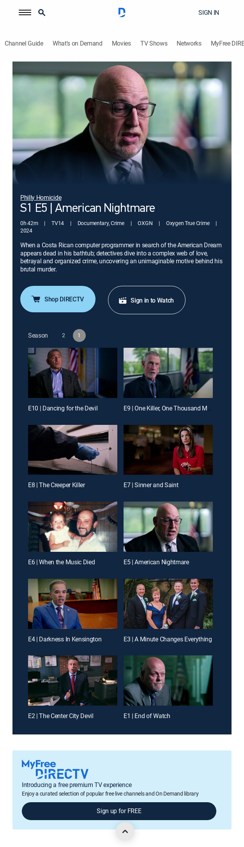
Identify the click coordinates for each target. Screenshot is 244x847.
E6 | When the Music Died (61, 562)
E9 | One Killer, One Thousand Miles (170, 408)
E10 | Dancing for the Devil (62, 408)
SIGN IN (208, 12)
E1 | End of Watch (147, 715)
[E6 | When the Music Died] (72, 527)
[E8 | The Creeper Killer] (72, 450)
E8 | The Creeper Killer (56, 485)
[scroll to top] (125, 831)
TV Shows (153, 43)
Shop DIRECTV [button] (57, 299)
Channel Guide (24, 43)
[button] (25, 12)
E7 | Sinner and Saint (151, 485)
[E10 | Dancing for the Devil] (72, 373)
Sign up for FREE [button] (119, 810)
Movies (121, 43)
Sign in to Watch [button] (146, 300)
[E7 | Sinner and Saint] (168, 450)
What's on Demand (78, 43)
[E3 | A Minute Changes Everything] (168, 604)
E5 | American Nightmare (156, 562)
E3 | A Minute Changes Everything (168, 639)
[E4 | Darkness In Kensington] (72, 604)
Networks (189, 43)
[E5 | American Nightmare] (168, 527)
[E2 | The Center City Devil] (72, 680)
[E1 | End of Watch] (168, 680)
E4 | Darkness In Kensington (64, 639)
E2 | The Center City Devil (61, 715)
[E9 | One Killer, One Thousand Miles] (168, 373)
